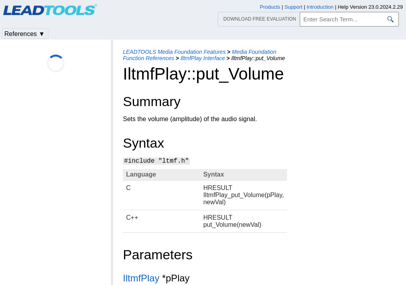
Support (293, 7)
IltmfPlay (141, 278)
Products (270, 7)
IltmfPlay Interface (202, 58)
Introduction (319, 7)
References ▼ (24, 33)
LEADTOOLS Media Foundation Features (174, 52)
